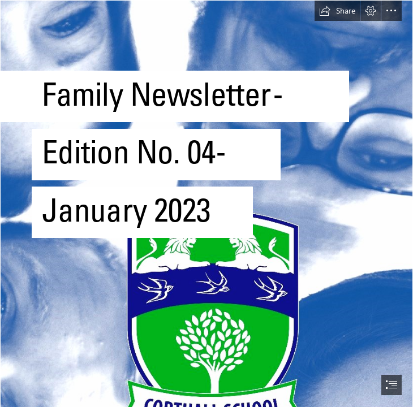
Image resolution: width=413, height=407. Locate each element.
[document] (206, 203)
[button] (337, 11)
